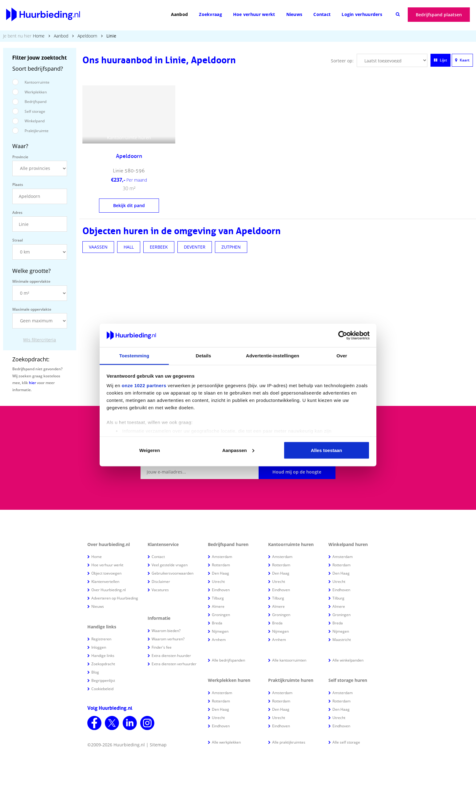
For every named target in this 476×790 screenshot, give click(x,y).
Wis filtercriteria (39, 340)
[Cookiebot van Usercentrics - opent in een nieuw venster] (343, 335)
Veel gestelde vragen (170, 565)
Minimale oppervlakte (31, 281)
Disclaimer (161, 581)
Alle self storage (346, 742)
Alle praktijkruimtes (288, 742)
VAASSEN (98, 247)
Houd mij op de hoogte (296, 472)
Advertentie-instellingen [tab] (272, 355)
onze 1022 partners (144, 385)
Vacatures (160, 589)
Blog (95, 672)
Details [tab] (203, 355)
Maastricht (341, 639)
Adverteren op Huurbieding (114, 598)
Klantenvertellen (105, 581)
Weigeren (149, 450)
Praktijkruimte (37, 130)
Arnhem (219, 639)
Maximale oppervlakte (31, 309)
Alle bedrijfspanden (228, 660)
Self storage (35, 111)
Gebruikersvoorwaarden (172, 573)
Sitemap (158, 745)
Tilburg (218, 598)
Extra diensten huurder (171, 655)
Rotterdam (221, 565)
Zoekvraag (210, 14)
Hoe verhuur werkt (254, 14)
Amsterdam (222, 556)
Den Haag (220, 573)
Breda (217, 623)
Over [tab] (341, 355)
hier (32, 382)
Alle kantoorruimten (289, 660)
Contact (322, 14)
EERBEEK (159, 247)
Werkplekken (36, 92)
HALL (129, 247)
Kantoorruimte (37, 82)
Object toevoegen (106, 573)
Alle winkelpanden (347, 660)
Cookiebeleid (102, 688)
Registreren (101, 639)
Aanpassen (238, 450)
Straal (17, 240)
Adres (17, 212)
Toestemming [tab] (134, 355)
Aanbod (179, 14)
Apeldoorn (87, 36)
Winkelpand (35, 121)
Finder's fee (162, 647)
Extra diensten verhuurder (174, 663)
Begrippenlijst (103, 680)
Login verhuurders (362, 14)
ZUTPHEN (231, 247)
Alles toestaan (326, 450)
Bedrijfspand (35, 101)
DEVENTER (194, 247)
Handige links (102, 655)
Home (39, 36)
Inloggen (98, 647)
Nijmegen (220, 631)
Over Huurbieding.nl (108, 589)
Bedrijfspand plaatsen (439, 15)
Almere (218, 606)
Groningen (221, 614)
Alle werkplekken (226, 742)
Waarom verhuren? (168, 639)
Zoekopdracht (103, 663)
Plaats (17, 184)
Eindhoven (221, 589)
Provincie (20, 156)
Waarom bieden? (166, 630)
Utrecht (218, 581)
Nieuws (294, 14)
